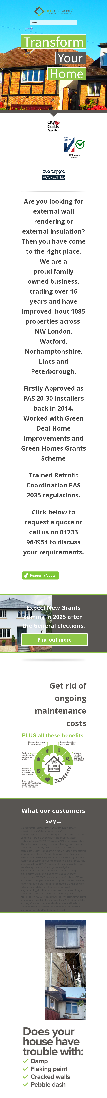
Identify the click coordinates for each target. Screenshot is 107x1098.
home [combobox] (34, 22)
